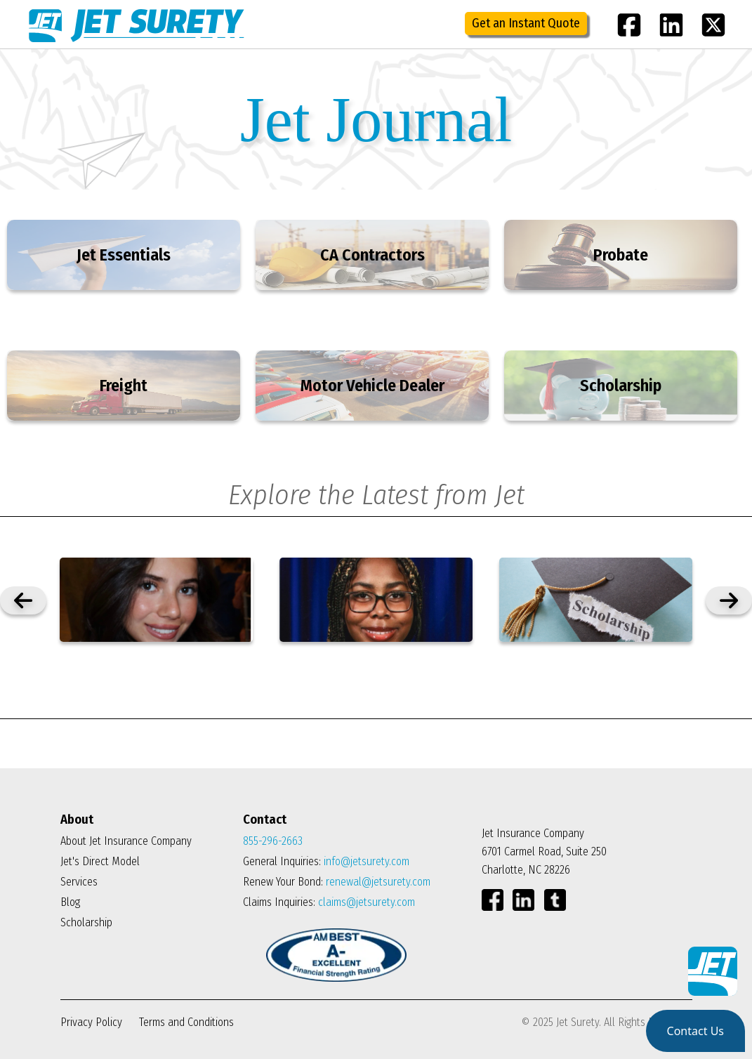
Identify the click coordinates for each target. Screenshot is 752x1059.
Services (79, 881)
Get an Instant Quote (526, 23)
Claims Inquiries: (329, 902)
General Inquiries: (326, 861)
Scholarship (86, 922)
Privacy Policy (92, 1022)
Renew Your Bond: (336, 881)
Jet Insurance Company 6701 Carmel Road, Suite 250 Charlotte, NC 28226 (544, 851)
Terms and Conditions (186, 1022)
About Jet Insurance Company (126, 841)
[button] (695, 1031)
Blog (70, 902)
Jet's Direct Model (100, 861)
